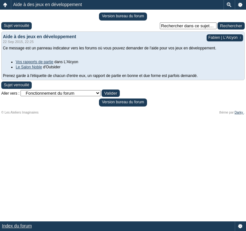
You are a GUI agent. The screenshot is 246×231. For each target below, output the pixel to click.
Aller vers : (10, 93)
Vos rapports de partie (34, 62)
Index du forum (17, 225)
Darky (239, 112)
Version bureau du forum (123, 16)
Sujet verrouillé (16, 25)
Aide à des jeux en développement (47, 4)
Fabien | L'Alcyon (225, 37)
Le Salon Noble (29, 67)
